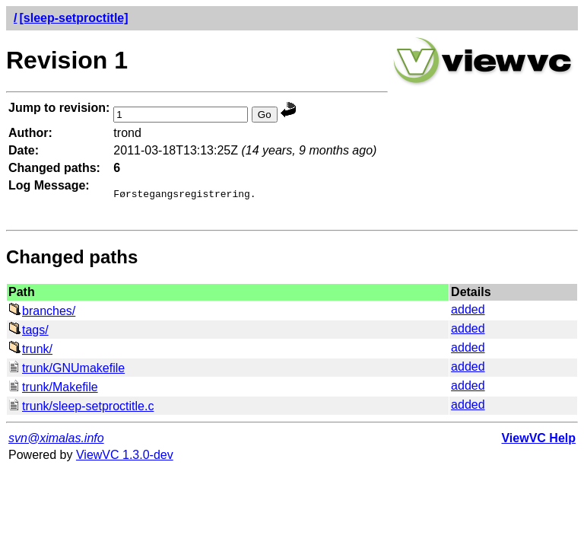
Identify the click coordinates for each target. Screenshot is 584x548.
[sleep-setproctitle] (73, 17)
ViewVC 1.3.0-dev (124, 459)
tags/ (28, 334)
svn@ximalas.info (56, 442)
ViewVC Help (538, 442)
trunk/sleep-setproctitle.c (81, 410)
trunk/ (30, 353)
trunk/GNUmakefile (66, 372)
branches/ (41, 315)
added (468, 313)
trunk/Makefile (53, 391)
